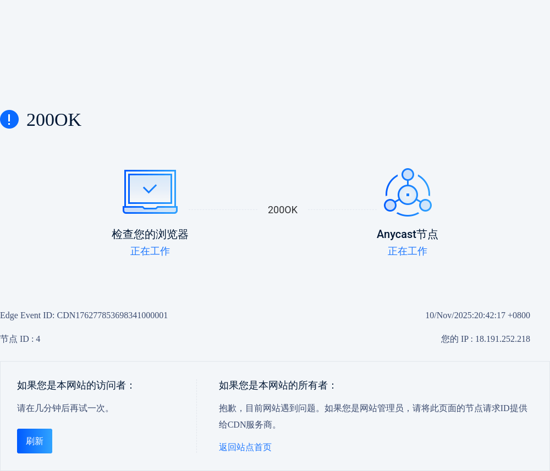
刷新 (34, 441)
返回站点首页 (245, 447)
